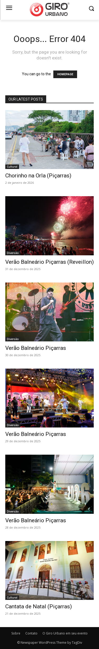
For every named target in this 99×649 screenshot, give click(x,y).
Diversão (13, 253)
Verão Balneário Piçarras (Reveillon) (49, 262)
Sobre (15, 633)
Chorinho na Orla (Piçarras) (38, 175)
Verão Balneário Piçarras (35, 348)
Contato (31, 633)
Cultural (12, 166)
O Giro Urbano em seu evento (65, 633)
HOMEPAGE (65, 74)
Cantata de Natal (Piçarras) (38, 606)
